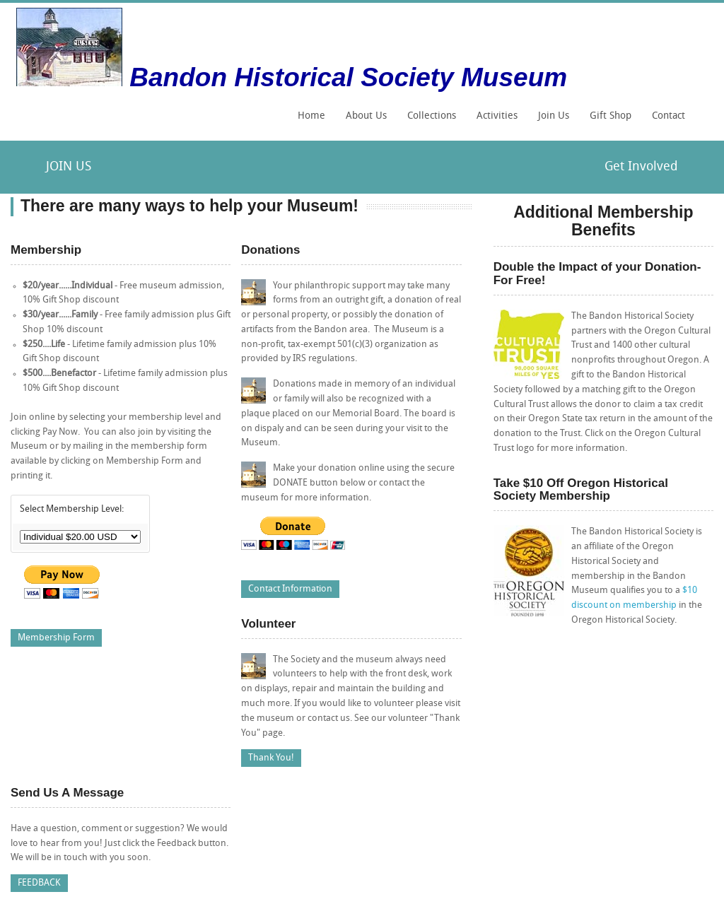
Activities (493, 121)
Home (311, 116)
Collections (428, 121)
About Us (366, 116)
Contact (668, 116)
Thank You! (271, 758)
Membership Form (56, 637)
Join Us (553, 116)
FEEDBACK (39, 883)
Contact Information (290, 589)
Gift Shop (610, 116)
